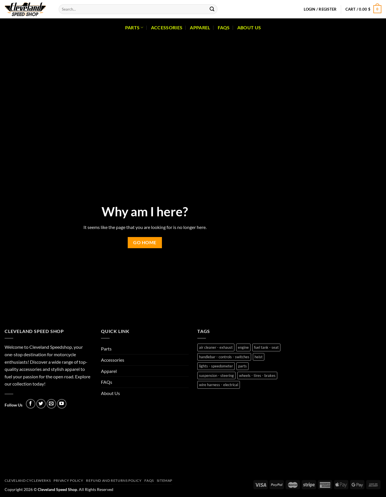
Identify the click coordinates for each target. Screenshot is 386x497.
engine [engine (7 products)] (243, 347)
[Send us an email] (51, 404)
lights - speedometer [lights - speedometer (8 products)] (216, 366)
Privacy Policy (68, 480)
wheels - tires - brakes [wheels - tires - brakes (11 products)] (257, 375)
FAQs (224, 27)
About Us (249, 27)
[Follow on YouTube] (61, 404)
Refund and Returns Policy (114, 480)
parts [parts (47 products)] (242, 366)
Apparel (200, 27)
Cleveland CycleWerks (28, 480)
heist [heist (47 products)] (259, 357)
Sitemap (164, 480)
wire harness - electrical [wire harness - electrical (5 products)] (218, 384)
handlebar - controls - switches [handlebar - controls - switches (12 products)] (224, 357)
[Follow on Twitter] (41, 404)
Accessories (167, 27)
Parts (134, 27)
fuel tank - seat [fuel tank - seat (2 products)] (266, 347)
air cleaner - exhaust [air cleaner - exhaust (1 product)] (216, 347)
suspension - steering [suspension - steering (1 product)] (216, 375)
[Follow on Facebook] (30, 404)
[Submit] (212, 9)
